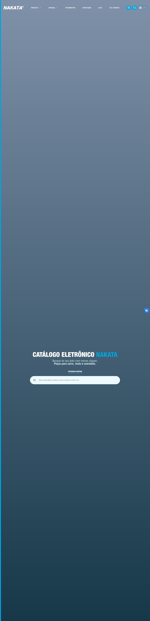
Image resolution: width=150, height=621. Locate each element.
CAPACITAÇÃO (86, 8)
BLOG (100, 8)
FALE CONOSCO (114, 8)
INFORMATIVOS (70, 8)
